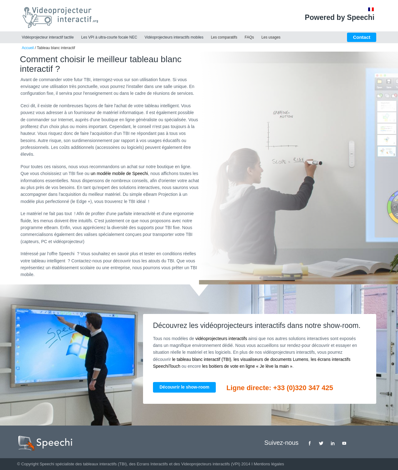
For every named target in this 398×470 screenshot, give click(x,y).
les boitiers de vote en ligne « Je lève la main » (247, 366)
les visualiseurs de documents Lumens (271, 359)
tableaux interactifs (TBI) (105, 464)
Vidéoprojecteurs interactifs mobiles (174, 37)
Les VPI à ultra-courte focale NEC (109, 37)
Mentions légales (269, 464)
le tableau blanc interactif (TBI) (201, 359)
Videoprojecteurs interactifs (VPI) (210, 464)
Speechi (46, 464)
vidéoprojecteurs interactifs (221, 338)
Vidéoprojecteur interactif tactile (48, 37)
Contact (361, 37)
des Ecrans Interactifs (148, 464)
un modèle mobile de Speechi (119, 173)
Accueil (28, 48)
